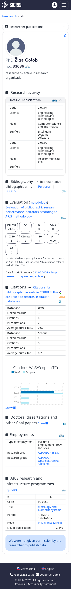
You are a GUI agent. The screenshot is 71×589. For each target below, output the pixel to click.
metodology (38, 202)
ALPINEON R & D (48, 452)
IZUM (21, 580)
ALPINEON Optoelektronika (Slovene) (48, 460)
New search (9, 16)
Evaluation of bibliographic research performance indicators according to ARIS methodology (31, 211)
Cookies (20, 584)
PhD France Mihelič (50, 522)
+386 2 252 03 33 (22, 574)
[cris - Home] (11, 5)
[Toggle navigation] (64, 5)
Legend (11, 490)
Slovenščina (26, 569)
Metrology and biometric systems (50, 508)
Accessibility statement (42, 584)
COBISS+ (11, 191)
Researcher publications (24, 27)
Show (10, 408)
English (48, 569)
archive (39, 276)
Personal (44, 187)
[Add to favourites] (65, 35)
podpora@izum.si (48, 574)
